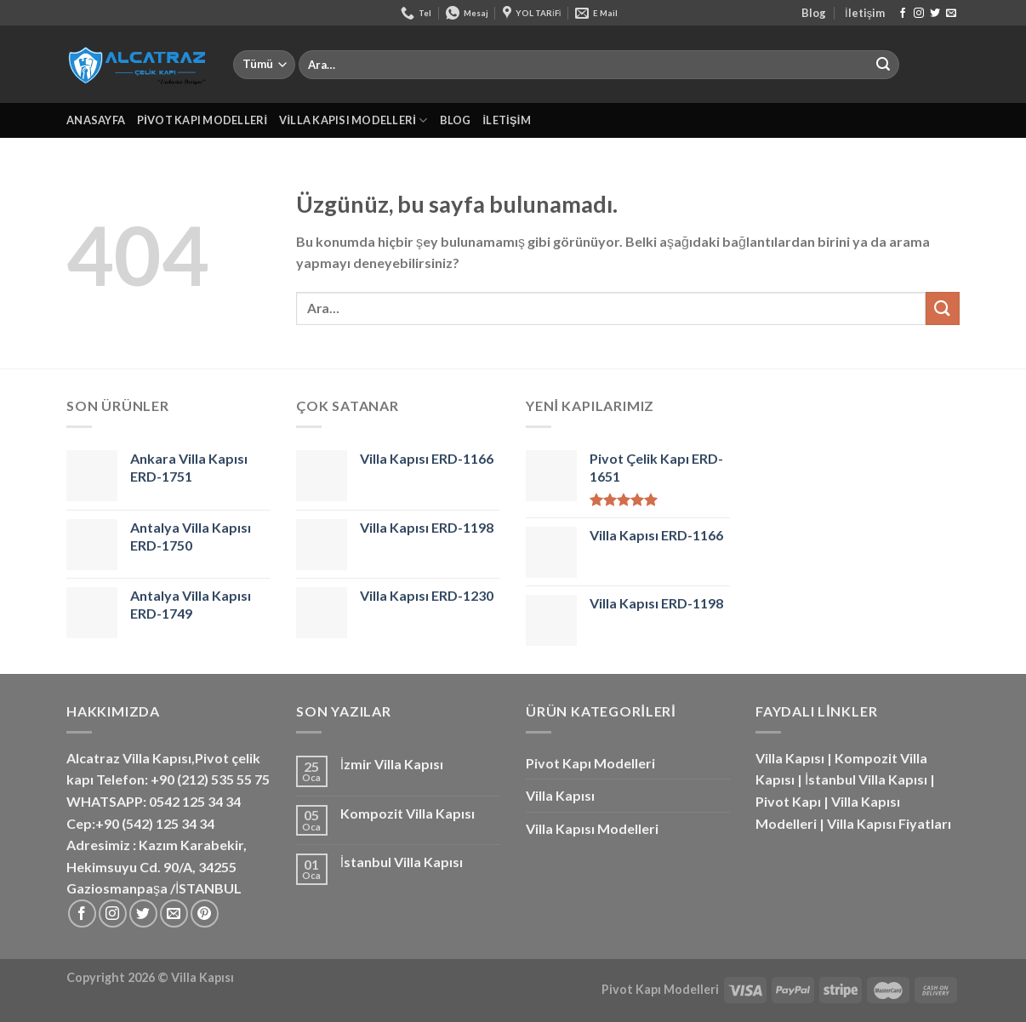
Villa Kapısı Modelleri (353, 120)
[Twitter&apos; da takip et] (935, 14)
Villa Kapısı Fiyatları (889, 823)
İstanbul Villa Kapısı (401, 862)
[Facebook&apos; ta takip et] (903, 14)
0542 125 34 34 (195, 801)
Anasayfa (95, 120)
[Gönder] (883, 64)
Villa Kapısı (560, 795)
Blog (813, 13)
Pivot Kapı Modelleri (202, 120)
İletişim (865, 13)
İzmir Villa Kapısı (391, 764)
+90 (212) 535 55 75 (210, 779)
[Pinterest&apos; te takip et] (205, 913)
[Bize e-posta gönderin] (951, 14)
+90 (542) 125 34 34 (154, 823)
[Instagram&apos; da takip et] (919, 14)
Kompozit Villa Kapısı (407, 813)
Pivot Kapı (788, 801)
